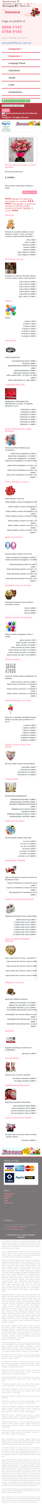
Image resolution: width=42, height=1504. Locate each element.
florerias (16, 1497)
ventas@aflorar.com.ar (16, 43)
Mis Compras (10, 6)
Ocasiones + (15, 56)
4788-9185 (12, 31)
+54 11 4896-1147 (12, 1227)
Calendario (14, 70)
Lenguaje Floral (16, 63)
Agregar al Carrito (30, 192)
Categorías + (15, 49)
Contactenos (15, 92)
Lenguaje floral (9, 1194)
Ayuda (11, 77)
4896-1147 (12, 27)
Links (11, 85)
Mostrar (5, 110)
